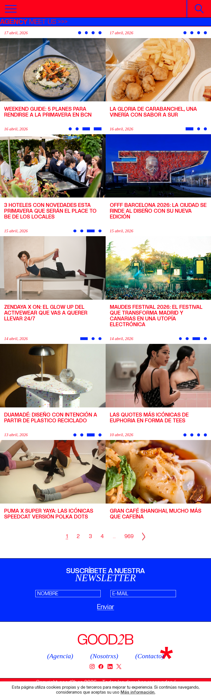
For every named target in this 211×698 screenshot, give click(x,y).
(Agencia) (60, 656)
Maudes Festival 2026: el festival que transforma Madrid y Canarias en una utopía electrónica (156, 315)
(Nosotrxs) (104, 656)
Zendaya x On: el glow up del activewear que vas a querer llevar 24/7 (45, 313)
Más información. (138, 692)
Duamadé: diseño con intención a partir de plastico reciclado (50, 417)
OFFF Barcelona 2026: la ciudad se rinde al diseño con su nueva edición (158, 211)
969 (128, 536)
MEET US (28, 22)
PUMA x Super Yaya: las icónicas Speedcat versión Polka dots (48, 514)
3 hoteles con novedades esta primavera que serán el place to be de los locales (50, 211)
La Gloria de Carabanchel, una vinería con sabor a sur (153, 112)
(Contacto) (149, 656)
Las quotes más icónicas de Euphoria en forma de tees (149, 417)
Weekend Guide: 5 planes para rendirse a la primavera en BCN (48, 112)
